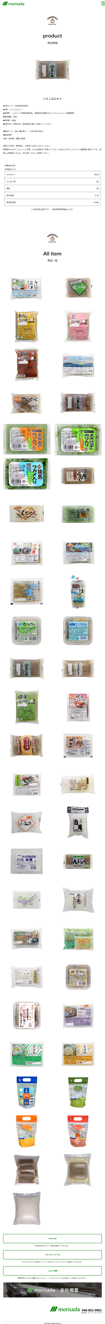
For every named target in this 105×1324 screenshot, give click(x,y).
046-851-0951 (92, 1310)
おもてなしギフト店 (52, 1254)
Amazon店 (52, 1238)
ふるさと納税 (52, 1271)
